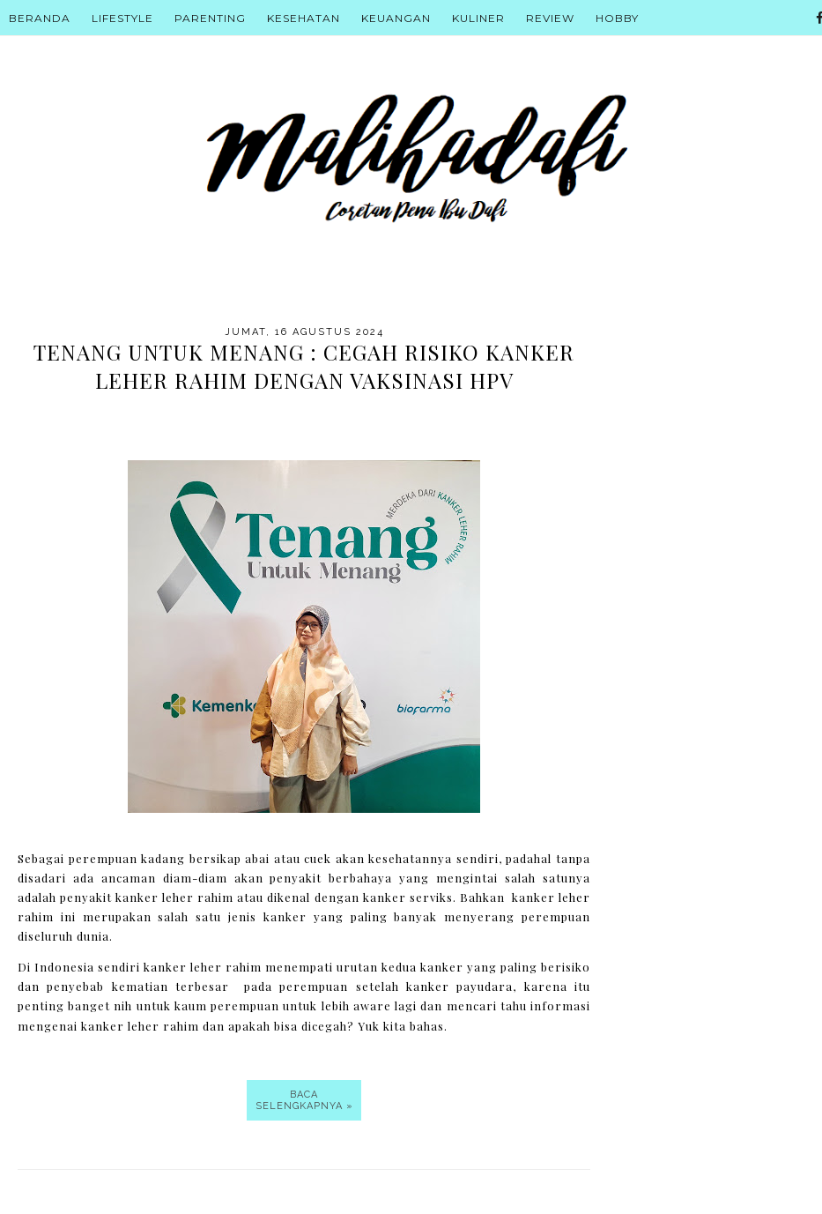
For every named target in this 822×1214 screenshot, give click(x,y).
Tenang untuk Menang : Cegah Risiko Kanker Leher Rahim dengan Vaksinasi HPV (303, 366)
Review (550, 18)
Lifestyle (122, 18)
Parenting (210, 18)
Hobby (617, 18)
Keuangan (396, 18)
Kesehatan (303, 18)
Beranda (39, 18)
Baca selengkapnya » (304, 1100)
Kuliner (478, 18)
